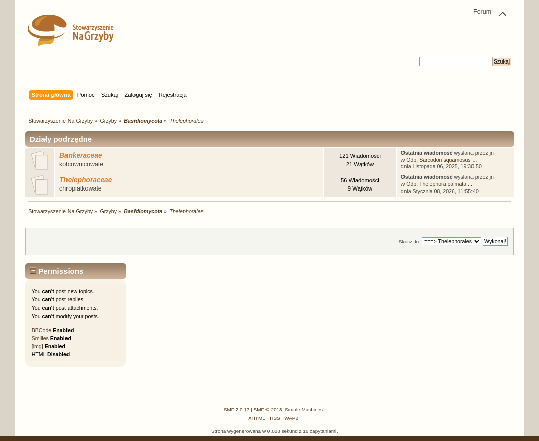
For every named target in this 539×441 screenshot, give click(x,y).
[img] (37, 346)
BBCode (41, 330)
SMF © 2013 (268, 409)
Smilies (40, 338)
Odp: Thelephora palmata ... (439, 184)
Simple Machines (304, 409)
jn (492, 153)
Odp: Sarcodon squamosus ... (441, 160)
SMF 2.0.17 (237, 409)
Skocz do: (409, 241)
